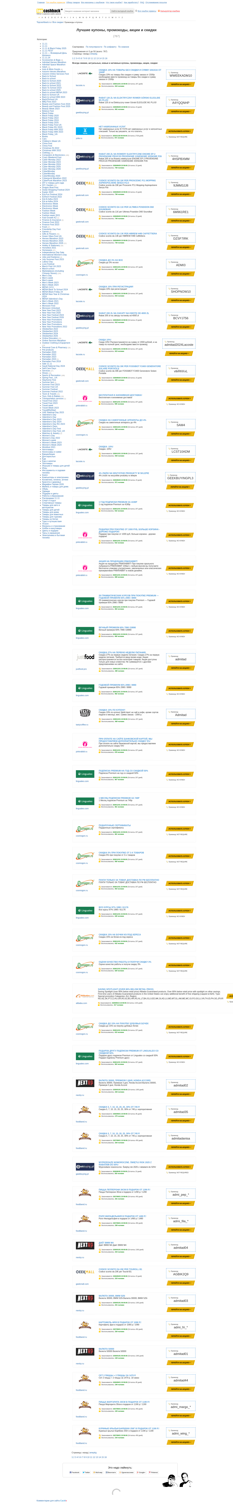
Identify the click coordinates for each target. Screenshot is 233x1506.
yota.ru (79, 138)
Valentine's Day (49, 415)
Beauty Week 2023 (51, 109)
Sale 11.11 (47, 364)
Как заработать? (131, 2)
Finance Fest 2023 (50, 224)
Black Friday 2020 (50, 116)
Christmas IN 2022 (50, 148)
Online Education (50, 338)
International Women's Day (54, 255)
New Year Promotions (52, 320)
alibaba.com (81, 1003)
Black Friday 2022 (50, 118)
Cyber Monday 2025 (51, 167)
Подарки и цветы (50, 493)
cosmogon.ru (82, 275)
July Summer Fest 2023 (53, 259)
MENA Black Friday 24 (52, 292)
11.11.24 (46, 58)
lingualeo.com (82, 512)
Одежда (46, 491)
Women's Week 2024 (52, 445)
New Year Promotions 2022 (54, 327)
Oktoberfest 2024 (50, 333)
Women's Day (48, 435)
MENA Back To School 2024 (55, 289)
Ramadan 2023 (49, 357)
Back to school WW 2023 (53, 97)
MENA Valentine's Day (52, 299)
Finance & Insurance (51, 220)
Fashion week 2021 (51, 215)
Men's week (47, 278)
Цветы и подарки (50, 531)
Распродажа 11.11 (51, 498)
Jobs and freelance (51, 257)
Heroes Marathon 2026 (52, 243)
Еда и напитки (49, 461)
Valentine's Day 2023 (51, 419)
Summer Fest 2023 (51, 384)
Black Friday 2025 (50, 122)
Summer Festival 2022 (52, 391)
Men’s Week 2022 (50, 303)
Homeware (47, 250)
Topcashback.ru (44, 22)
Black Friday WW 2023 (52, 132)
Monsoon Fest (48, 306)
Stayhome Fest (49, 380)
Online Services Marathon (54, 340)
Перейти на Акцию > (181, 84)
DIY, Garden (47, 185)
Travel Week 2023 (50, 408)
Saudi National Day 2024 (53, 366)
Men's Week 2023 (50, 282)
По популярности (94, 47)
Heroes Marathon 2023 (52, 238)
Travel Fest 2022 (49, 401)
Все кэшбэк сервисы (147, 11)
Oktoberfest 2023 (50, 331)
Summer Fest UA (50, 387)
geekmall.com (82, 195)
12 (95, 58)
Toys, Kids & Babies (51, 396)
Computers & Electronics (53, 155)
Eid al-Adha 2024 (50, 201)
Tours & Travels (49, 394)
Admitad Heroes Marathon (54, 62)
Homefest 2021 (49, 248)
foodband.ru (81, 1122)
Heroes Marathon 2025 (52, 241)
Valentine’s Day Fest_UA (53, 431)
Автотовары (47, 449)
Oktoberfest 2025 (50, 336)
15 (103, 58)
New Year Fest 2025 (51, 313)
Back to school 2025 (51, 90)
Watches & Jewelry (51, 433)
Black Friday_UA (49, 134)
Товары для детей (50, 510)
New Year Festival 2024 (53, 315)
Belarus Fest (48, 111)
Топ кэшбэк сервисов (55, 2)
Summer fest (48, 382)
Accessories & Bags (51, 60)
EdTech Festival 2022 (52, 197)
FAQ (142, 2)
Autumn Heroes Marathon (54, 71)
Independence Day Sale (53, 252)
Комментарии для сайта (52, 1501)
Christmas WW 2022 (51, 150)
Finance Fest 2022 (50, 222)
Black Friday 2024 (50, 120)
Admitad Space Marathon (53, 65)
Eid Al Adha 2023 (50, 199)
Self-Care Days (49, 368)
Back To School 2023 (51, 88)
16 (106, 58)
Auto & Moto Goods (51, 69)
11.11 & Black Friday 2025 (54, 48)
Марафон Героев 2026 (53, 484)
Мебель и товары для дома (55, 487)
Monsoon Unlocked (51, 308)
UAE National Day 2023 (53, 412)
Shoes (45, 373)
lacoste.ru (80, 85)
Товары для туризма (52, 517)
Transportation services (53, 398)
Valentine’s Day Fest (51, 429)
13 (97, 58)
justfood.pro (81, 669)
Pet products (48, 350)
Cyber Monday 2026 (51, 169)
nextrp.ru (80, 1095)
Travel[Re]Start (49, 410)
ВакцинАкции (48, 454)
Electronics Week (50, 204)
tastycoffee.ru (82, 725)
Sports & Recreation (51, 375)
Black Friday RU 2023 (52, 127)
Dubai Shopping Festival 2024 (56, 190)
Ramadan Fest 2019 (51, 361)
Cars (44, 139)
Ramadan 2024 (49, 359)
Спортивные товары (51, 503)
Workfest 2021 (48, 447)
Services (46, 371)
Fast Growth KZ (49, 218)
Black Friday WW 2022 (52, 129)
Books (45, 136)
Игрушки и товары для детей (56, 466)
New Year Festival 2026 (53, 317)
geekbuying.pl (82, 112)
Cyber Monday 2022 (51, 160)
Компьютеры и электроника (55, 477)
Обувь (45, 489)
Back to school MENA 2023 (54, 92)
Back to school (49, 78)
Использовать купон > (179, 131)
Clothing (46, 153)
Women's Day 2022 (51, 438)
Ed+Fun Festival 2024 (52, 194)
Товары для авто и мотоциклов (51, 506)
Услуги (45, 524)
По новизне (123, 47)
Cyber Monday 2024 (51, 164)
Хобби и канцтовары (52, 528)
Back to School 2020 (51, 81)
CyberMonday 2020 (51, 176)
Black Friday (47, 113)
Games (45, 231)
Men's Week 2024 (50, 285)
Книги (45, 475)
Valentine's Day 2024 (51, 422)
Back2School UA (50, 99)
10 (89, 58)
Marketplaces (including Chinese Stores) (53, 272)
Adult (44, 67)
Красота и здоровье (51, 482)
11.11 (44, 44)
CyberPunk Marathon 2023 (54, 180)
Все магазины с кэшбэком (92, 2)
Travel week (47, 405)
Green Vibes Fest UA (52, 236)
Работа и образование (53, 496)
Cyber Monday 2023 (51, 162)
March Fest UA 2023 (51, 266)
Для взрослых (49, 456)
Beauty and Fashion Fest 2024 (56, 104)
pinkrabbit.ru (81, 405)
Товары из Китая (50, 519)
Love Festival (48, 264)
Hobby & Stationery (51, 245)
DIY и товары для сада (53, 183)
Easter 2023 (47, 192)
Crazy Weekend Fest (51, 157)
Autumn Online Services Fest (55, 74)
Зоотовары (47, 463)
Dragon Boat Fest (50, 187)
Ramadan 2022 (49, 354)
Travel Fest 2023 (49, 403)
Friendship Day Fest (51, 229)
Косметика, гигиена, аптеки (55, 480)
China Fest (47, 143)
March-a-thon (48, 269)
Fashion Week (48, 211)
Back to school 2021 (51, 83)
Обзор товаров (73, 2)
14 (100, 58)
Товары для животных (52, 514)
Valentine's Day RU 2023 (53, 424)
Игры (44, 468)
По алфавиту (110, 47)
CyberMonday (48, 171)
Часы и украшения (51, 533)
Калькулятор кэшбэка (170, 11)
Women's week (49, 440)
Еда (44, 459)
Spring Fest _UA (49, 378)
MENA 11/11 (48, 287)
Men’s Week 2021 (50, 301)
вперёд (93, 54)
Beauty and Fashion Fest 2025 (56, 106)
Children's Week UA (51, 141)
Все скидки (58, 22)
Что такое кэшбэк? (114, 2)
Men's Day (47, 276)
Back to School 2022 (51, 85)
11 (92, 58)
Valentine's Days (49, 426)
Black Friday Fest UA (51, 125)
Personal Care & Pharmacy (54, 347)
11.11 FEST (47, 51)
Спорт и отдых (49, 500)
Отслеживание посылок (156, 2)
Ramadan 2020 (49, 352)
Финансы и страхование (53, 526)
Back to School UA (50, 95)
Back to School (49, 76)
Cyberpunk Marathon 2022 (54, 178)
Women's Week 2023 (52, 442)
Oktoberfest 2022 (50, 329)
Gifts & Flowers (49, 234)
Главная (41, 2)
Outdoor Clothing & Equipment (56, 343)
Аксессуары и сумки (51, 452)
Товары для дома (50, 512)
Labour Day (47, 262)
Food (44, 227)
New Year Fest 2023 (51, 310)
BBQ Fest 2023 (49, 102)
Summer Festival (50, 389)
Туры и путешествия (52, 521)
